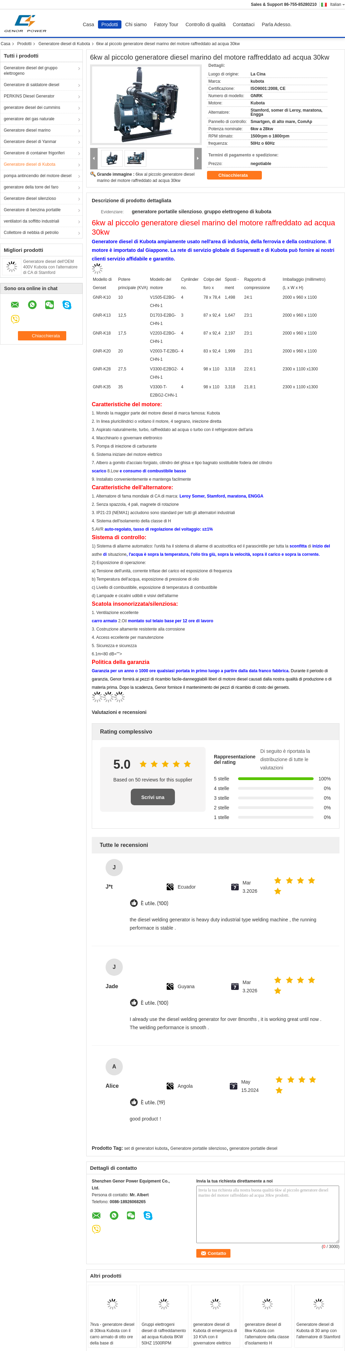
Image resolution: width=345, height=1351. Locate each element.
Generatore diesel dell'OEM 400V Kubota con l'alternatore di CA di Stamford (50, 267)
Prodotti (109, 24)
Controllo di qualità (206, 24)
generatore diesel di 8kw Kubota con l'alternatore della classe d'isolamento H (267, 1333)
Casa (88, 24)
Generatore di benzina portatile (32, 209)
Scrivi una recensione (153, 800)
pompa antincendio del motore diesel (37, 175)
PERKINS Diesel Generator (29, 96)
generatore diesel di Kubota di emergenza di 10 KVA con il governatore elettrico (215, 1333)
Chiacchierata (237, 175)
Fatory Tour (166, 24)
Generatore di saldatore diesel (31, 84)
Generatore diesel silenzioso (30, 198)
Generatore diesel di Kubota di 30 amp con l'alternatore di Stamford (318, 1330)
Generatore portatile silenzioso (198, 1148)
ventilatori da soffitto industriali (31, 221)
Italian (337, 4)
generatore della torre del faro (31, 187)
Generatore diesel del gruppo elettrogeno (30, 70)
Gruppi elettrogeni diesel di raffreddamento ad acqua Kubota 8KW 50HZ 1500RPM (163, 1333)
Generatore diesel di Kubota (64, 43)
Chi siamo (136, 24)
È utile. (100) (154, 904)
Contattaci (244, 24)
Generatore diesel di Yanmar (30, 141)
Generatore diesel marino (27, 130)
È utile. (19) (153, 1103)
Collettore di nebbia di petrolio (31, 232)
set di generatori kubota (145, 1148)
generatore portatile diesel (253, 1148)
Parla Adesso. (277, 24)
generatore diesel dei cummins (32, 107)
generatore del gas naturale (29, 118)
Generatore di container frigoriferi (34, 153)
